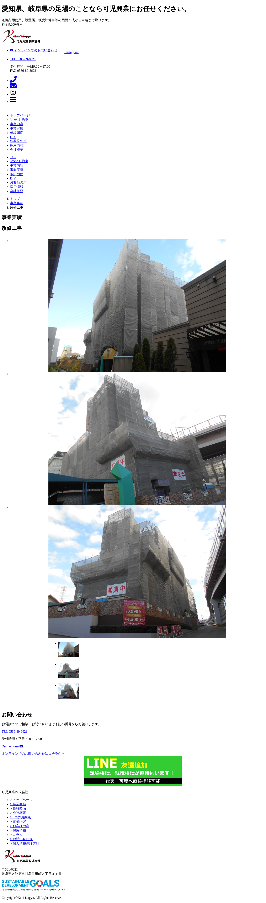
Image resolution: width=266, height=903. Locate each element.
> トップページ (21, 800)
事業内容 (16, 124)
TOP (13, 157)
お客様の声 (18, 141)
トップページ (20, 115)
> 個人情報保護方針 (24, 843)
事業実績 (16, 128)
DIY (13, 137)
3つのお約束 (19, 119)
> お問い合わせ (21, 839)
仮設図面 (16, 133)
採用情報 (16, 145)
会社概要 (16, 149)
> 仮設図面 (18, 808)
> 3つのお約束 (20, 817)
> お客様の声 (19, 826)
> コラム (16, 834)
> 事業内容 (18, 821)
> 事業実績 (18, 804)
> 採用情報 (18, 830)
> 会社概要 (18, 813)
